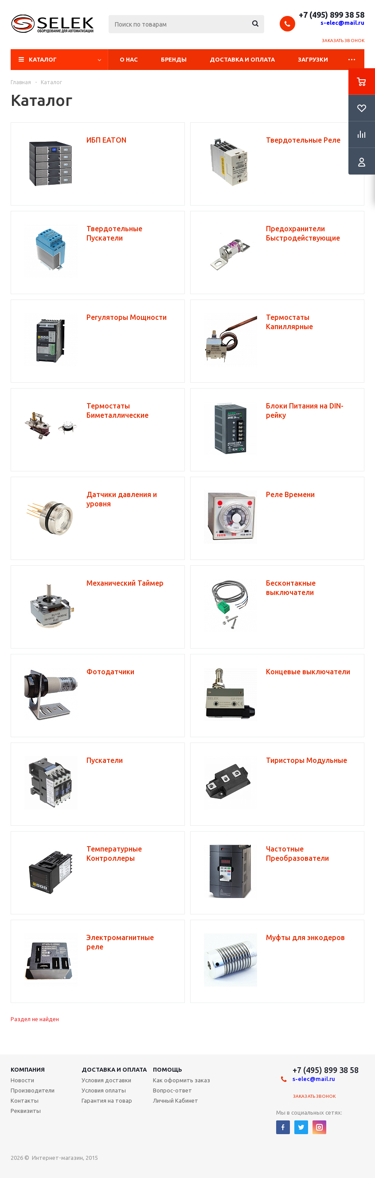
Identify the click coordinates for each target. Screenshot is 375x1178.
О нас (129, 59)
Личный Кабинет (175, 1100)
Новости (22, 1080)
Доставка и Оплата (114, 1069)
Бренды (174, 59)
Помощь (167, 1069)
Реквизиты (26, 1111)
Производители (33, 1090)
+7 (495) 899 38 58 (331, 15)
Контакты (25, 1100)
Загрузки (313, 59)
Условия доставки (106, 1080)
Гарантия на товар (107, 1100)
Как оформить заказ (181, 1080)
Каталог (43, 59)
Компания (28, 1069)
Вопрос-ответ (172, 1090)
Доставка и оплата (242, 59)
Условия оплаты (104, 1090)
